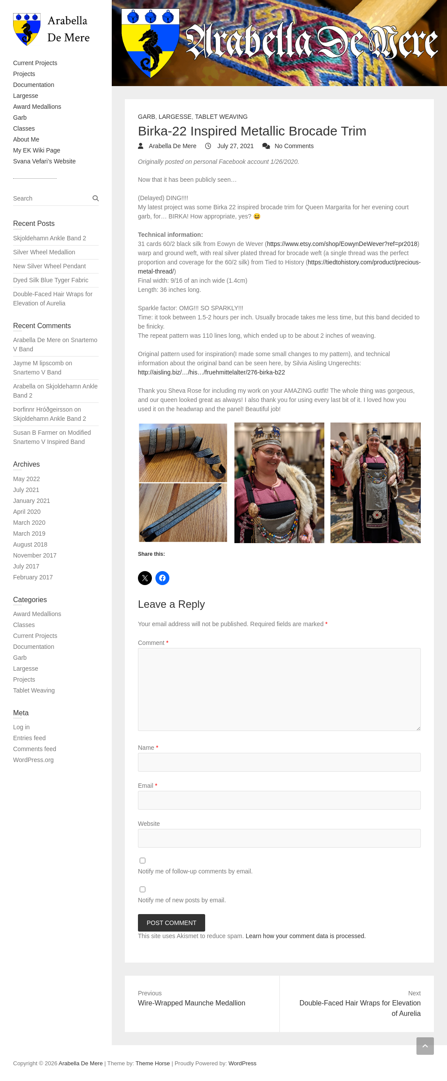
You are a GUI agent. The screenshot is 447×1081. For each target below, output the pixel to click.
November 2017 (35, 555)
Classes (24, 128)
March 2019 (29, 533)
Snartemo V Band (37, 372)
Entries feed (29, 738)
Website (149, 823)
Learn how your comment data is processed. (306, 935)
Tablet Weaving (221, 116)
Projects (24, 73)
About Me (26, 139)
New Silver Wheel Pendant (49, 266)
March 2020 (29, 522)
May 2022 (26, 478)
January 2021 (31, 500)
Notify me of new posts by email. (182, 900)
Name (148, 747)
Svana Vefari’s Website (44, 161)
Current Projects (35, 62)
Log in (21, 727)
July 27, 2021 (235, 145)
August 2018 (30, 544)
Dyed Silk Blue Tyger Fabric (50, 280)
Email (147, 785)
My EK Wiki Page (36, 150)
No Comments (294, 145)
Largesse (25, 95)
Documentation (33, 84)
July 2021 (26, 489)
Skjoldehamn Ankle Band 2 (49, 238)
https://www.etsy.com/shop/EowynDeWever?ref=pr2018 (342, 243)
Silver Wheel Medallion (44, 252)
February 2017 (33, 577)
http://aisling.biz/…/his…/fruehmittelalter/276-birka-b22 (211, 372)
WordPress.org (33, 759)
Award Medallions (37, 106)
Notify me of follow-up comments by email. (195, 871)
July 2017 (26, 566)
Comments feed (34, 748)
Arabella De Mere (172, 145)
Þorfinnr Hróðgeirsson (42, 409)
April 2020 (27, 511)
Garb (20, 117)
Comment (153, 642)
